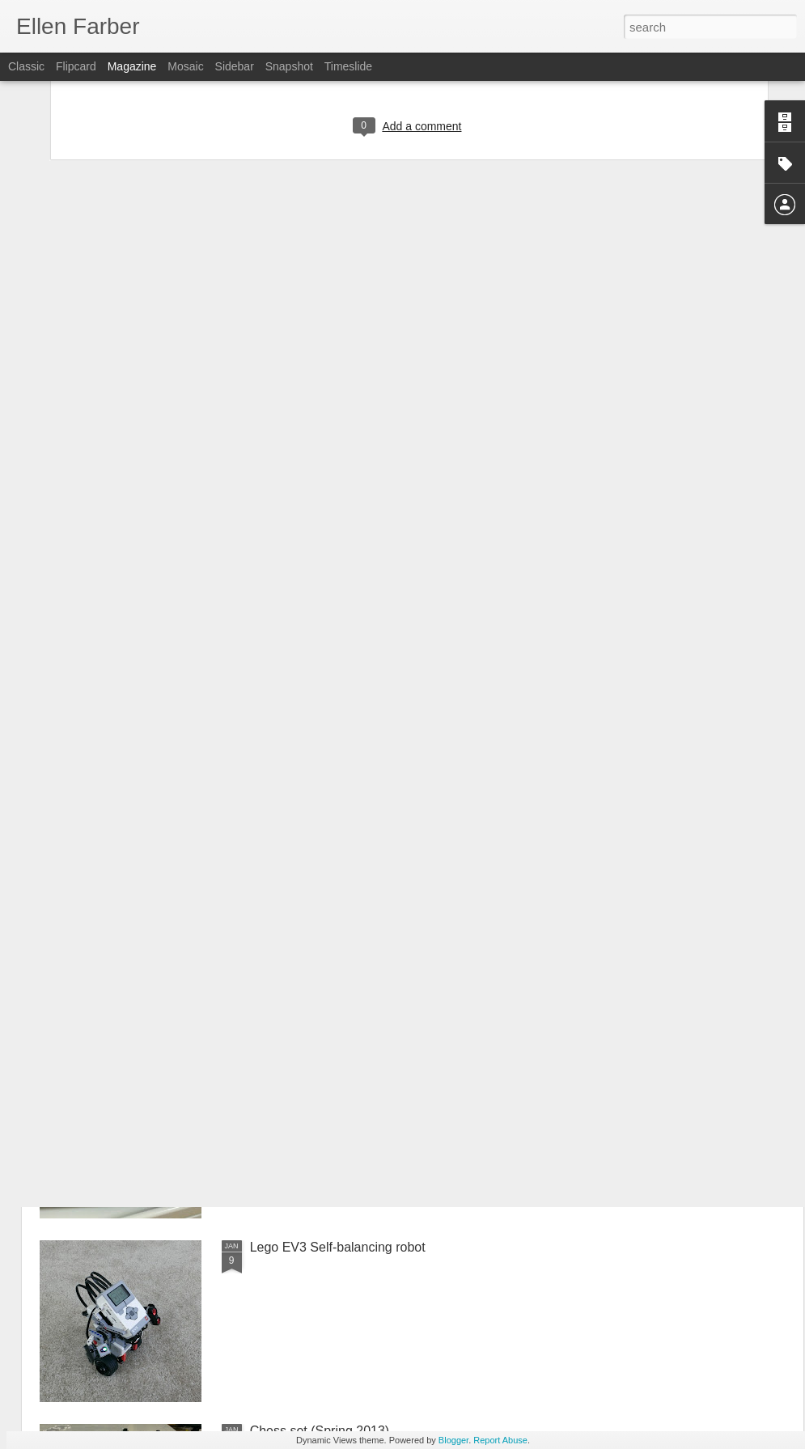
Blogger (453, 1440)
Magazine (132, 66)
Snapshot (289, 66)
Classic (26, 66)
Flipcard (76, 66)
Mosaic (185, 66)
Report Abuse (500, 1440)
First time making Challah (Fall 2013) (355, 1063)
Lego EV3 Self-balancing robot (338, 1247)
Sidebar (234, 66)
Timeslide (348, 66)
